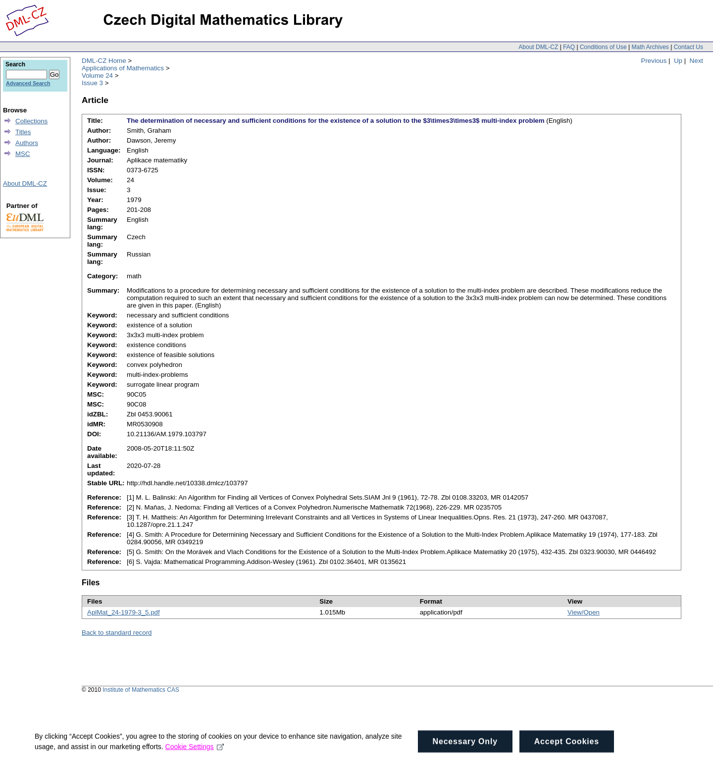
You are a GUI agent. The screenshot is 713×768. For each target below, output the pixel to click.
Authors (26, 143)
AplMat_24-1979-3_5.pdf (123, 612)
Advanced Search (28, 83)
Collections (31, 121)
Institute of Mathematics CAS (140, 689)
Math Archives (649, 47)
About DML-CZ (538, 47)
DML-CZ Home (104, 60)
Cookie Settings (194, 753)
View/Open (583, 612)
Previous (654, 60)
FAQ (569, 47)
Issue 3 (92, 83)
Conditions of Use (603, 47)
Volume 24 (97, 75)
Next (696, 60)
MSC (22, 153)
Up (678, 60)
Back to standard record (117, 632)
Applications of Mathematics (123, 68)
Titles (23, 132)
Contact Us (688, 47)
